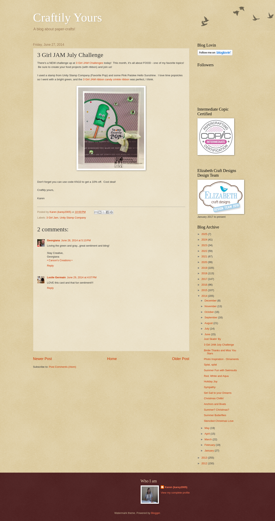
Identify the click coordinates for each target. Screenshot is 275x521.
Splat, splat (210, 364)
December (211, 300)
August (209, 323)
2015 (204, 290)
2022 (204, 250)
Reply (50, 265)
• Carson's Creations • (59, 260)
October (210, 311)
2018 (204, 273)
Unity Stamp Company (73, 217)
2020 (204, 262)
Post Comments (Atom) (62, 366)
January (210, 450)
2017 (204, 279)
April (207, 433)
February (210, 444)
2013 (204, 457)
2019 (204, 267)
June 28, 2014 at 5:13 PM (76, 240)
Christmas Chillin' (214, 398)
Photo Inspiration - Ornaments (221, 359)
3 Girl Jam (52, 217)
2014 (204, 295)
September (211, 317)
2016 (204, 284)
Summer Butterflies (215, 415)
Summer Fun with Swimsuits (220, 370)
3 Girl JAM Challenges (89, 62)
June (208, 334)
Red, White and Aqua (216, 375)
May (207, 428)
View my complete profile (175, 492)
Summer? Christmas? (216, 409)
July (207, 328)
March (208, 439)
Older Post (180, 359)
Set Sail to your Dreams (218, 392)
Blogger (155, 512)
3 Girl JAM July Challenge (219, 344)
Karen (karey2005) (176, 487)
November (211, 306)
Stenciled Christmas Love (219, 420)
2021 (204, 256)
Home (112, 359)
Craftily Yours (67, 17)
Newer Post (42, 359)
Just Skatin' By (212, 338)
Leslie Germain (56, 277)
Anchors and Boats (215, 404)
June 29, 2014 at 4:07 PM (82, 277)
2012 (204, 463)
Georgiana (53, 240)
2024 (204, 239)
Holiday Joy (211, 381)
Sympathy (210, 387)
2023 (204, 245)
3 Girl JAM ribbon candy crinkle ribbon (106, 79)
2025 (204, 234)
